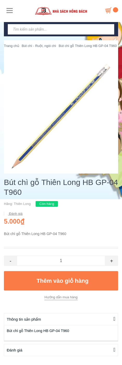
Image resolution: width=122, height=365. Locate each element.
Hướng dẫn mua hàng (60, 297)
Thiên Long (22, 204)
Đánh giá (15, 214)
